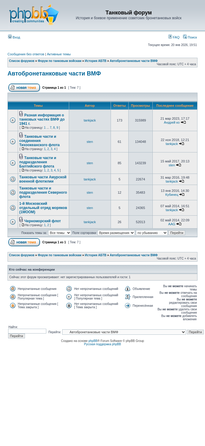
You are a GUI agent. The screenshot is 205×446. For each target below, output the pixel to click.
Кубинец (171, 194)
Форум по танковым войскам (59, 61)
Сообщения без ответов (26, 54)
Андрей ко (171, 122)
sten (90, 141)
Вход (14, 37)
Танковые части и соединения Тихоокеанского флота (39, 140)
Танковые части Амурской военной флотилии (42, 179)
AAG (171, 224)
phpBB (92, 341)
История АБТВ (95, 61)
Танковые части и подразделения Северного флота (43, 192)
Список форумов (22, 61)
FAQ (173, 37)
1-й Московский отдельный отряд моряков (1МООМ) (43, 207)
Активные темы (59, 54)
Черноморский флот (42, 221)
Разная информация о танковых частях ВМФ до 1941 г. (42, 119)
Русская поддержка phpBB (102, 344)
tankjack (90, 120)
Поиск (190, 37)
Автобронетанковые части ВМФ (134, 61)
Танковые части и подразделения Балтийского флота (37, 162)
